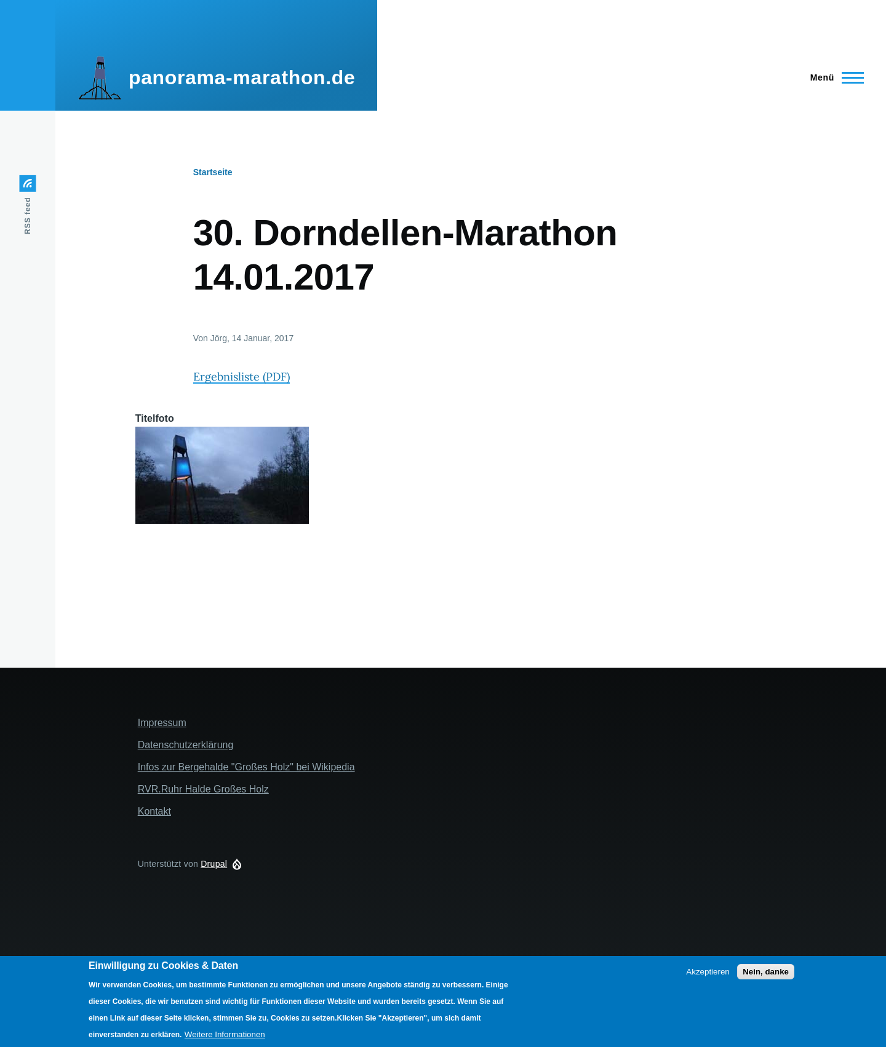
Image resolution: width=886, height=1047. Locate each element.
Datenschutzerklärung (186, 745)
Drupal (214, 864)
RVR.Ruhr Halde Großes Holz (203, 789)
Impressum (162, 722)
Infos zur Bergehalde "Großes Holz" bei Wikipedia (246, 767)
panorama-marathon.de (242, 77)
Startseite (213, 172)
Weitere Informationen (225, 1034)
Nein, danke (766, 971)
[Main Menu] (833, 77)
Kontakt (154, 811)
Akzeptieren (707, 971)
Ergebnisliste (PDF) (241, 376)
